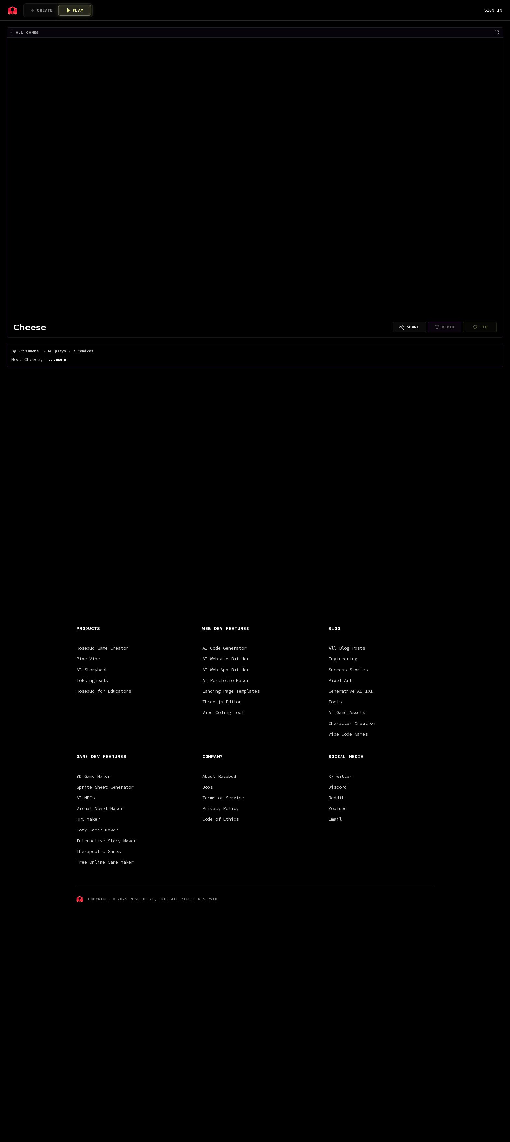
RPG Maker (88, 867)
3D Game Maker (93, 825)
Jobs (207, 835)
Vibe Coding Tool (223, 761)
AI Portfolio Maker (225, 729)
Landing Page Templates (231, 739)
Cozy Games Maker (97, 878)
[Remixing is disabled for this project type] (445, 327)
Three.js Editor (221, 750)
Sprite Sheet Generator (105, 835)
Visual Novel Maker (99, 857)
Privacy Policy (220, 857)
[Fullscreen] (496, 32)
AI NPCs (85, 846)
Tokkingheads (92, 729)
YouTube (338, 857)
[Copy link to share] (409, 327)
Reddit (336, 846)
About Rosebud (219, 825)
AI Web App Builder (225, 718)
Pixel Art (340, 729)
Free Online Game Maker (105, 910)
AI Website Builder (225, 707)
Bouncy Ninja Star (263, 403)
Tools (335, 750)
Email (335, 867)
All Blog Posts (347, 696)
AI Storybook (92, 718)
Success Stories (348, 718)
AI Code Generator (224, 696)
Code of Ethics (220, 867)
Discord (338, 835)
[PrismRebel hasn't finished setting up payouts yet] (480, 327)
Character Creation (352, 772)
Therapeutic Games (98, 900)
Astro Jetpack (175, 403)
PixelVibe (88, 707)
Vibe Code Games (348, 782)
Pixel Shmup (216, 403)
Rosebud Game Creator (102, 696)
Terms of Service (223, 846)
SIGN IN (493, 10)
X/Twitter (340, 825)
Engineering (343, 707)
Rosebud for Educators (103, 739)
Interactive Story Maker (106, 889)
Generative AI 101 (351, 739)
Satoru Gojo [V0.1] (74, 411)
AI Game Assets (347, 761)
